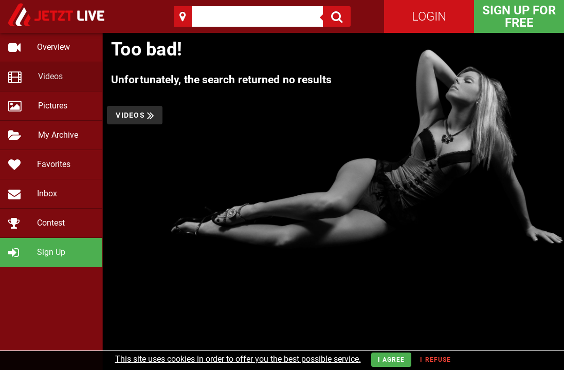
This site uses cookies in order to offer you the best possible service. (238, 359)
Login (429, 16)
